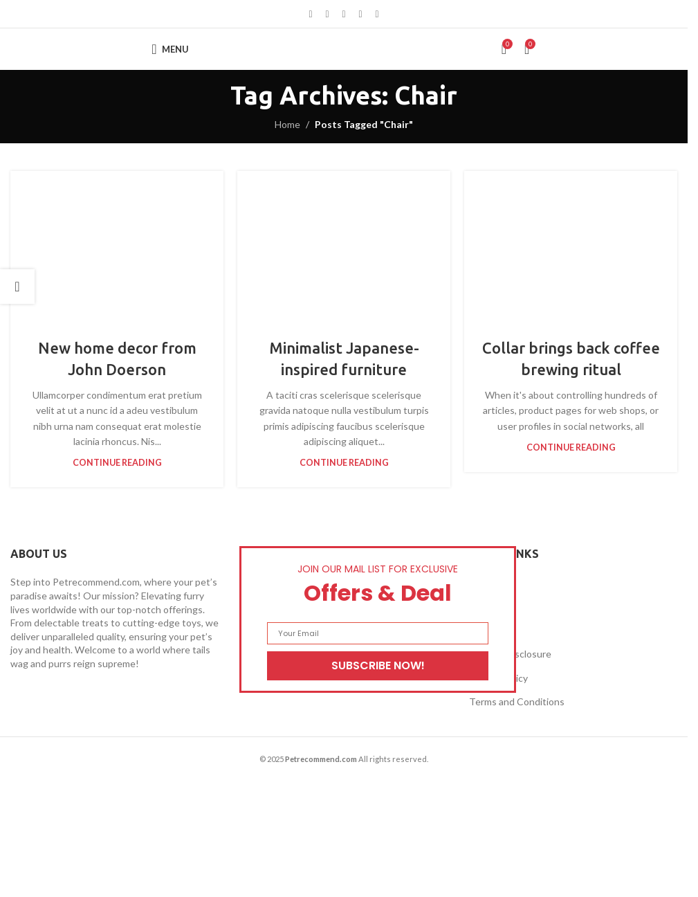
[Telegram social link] (377, 14)
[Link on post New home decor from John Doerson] (116, 246)
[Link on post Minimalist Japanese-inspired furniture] (343, 246)
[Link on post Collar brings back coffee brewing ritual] (570, 246)
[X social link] (327, 14)
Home (287, 124)
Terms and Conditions (516, 701)
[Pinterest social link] (344, 14)
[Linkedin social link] (360, 14)
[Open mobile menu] (170, 49)
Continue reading (117, 462)
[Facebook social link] (310, 14)
